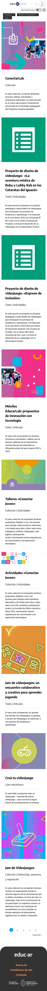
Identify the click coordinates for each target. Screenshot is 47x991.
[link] (42, 4)
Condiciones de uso (21, 969)
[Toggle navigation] (2, 1)
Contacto (21, 974)
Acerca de (21, 964)
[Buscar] (36, 4)
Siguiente (37, 934)
